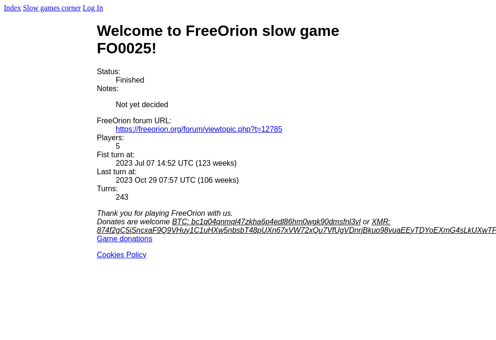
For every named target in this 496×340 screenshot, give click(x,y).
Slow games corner (52, 8)
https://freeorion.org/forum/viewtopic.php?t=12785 (199, 129)
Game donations (124, 239)
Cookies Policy (121, 255)
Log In (93, 8)
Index (12, 8)
